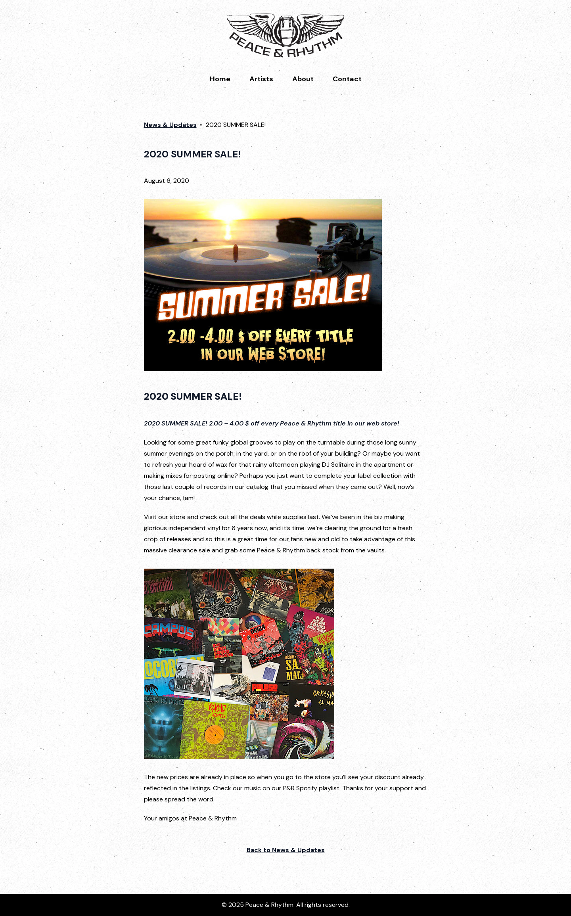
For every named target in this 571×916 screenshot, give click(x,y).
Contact (347, 79)
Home (220, 79)
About (303, 79)
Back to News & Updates (286, 850)
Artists (261, 79)
